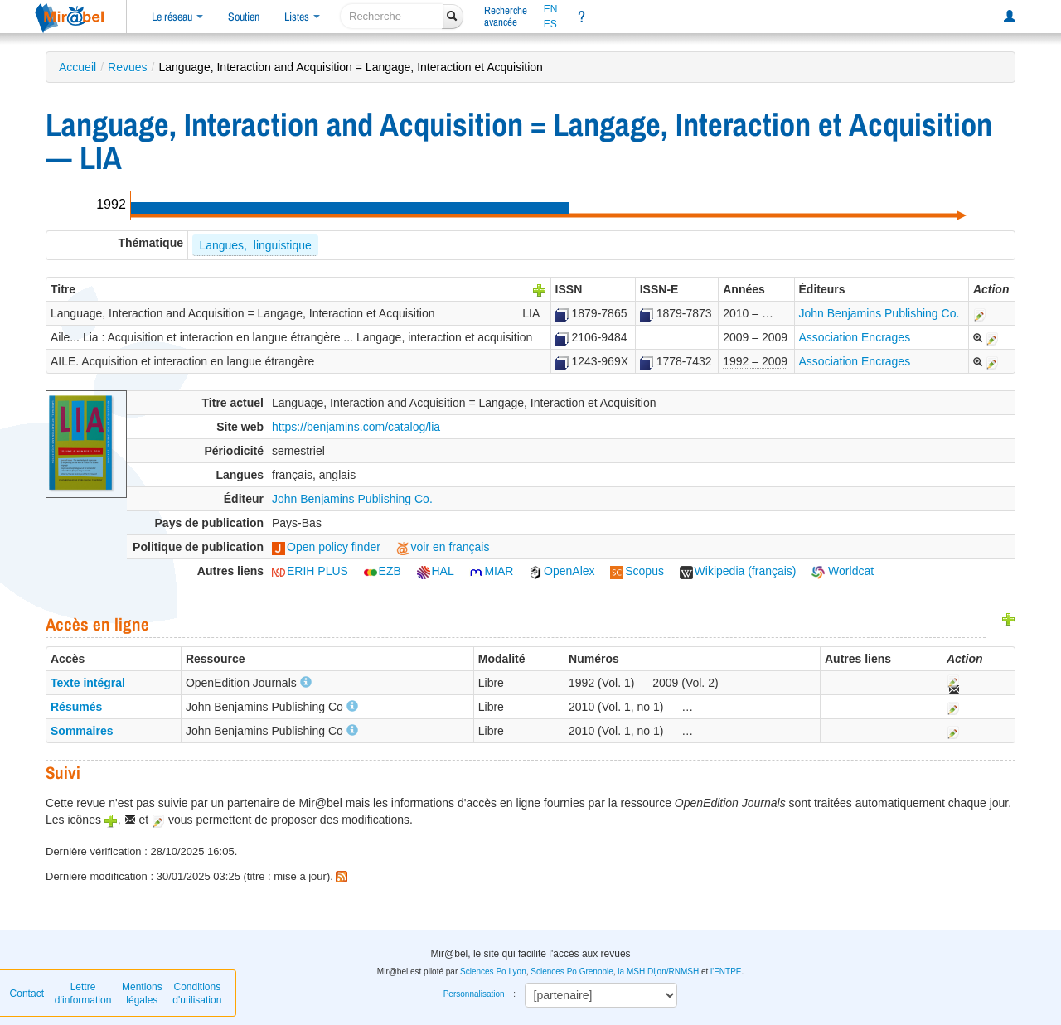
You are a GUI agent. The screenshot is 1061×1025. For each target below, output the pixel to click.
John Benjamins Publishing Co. (879, 313)
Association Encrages (855, 337)
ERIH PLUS (310, 571)
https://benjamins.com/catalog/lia (356, 426)
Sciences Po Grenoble (571, 971)
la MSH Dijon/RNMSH (658, 971)
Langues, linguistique (255, 245)
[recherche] (392, 16)
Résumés (76, 706)
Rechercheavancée (505, 16)
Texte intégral (88, 682)
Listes (302, 16)
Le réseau (177, 16)
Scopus (637, 571)
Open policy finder (326, 547)
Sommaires (82, 730)
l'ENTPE (725, 971)
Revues (127, 67)
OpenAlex (561, 571)
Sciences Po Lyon (493, 971)
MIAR (491, 571)
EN (551, 9)
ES (550, 24)
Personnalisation (474, 993)
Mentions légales (142, 993)
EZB (382, 571)
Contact (27, 993)
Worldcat (842, 571)
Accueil (77, 67)
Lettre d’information (83, 993)
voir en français (443, 547)
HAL (435, 571)
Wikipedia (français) (738, 571)
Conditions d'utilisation (196, 993)
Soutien (243, 16)
